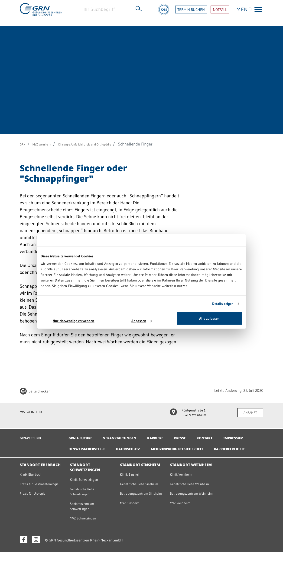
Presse (191, 435)
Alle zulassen (209, 318)
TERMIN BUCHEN (191, 13)
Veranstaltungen (125, 435)
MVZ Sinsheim (132, 524)
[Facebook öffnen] (23, 551)
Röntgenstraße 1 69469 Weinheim (191, 413)
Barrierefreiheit (86, 457)
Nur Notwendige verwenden (73, 320)
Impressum (79, 446)
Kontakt (217, 435)
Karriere (164, 435)
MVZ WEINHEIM (34, 411)
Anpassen (141, 320)
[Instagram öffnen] (36, 551)
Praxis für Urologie (36, 508)
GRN (24, 144)
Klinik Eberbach (34, 483)
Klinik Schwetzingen (87, 488)
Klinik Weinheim (184, 483)
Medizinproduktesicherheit (222, 446)
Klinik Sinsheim (133, 483)
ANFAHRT (248, 413)
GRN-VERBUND (33, 435)
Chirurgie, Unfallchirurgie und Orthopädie (105, 144)
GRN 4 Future (81, 435)
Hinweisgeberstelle (123, 446)
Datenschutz (168, 446)
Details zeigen (223, 303)
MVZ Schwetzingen (86, 529)
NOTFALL (220, 13)
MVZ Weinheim (48, 144)
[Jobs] (163, 13)
